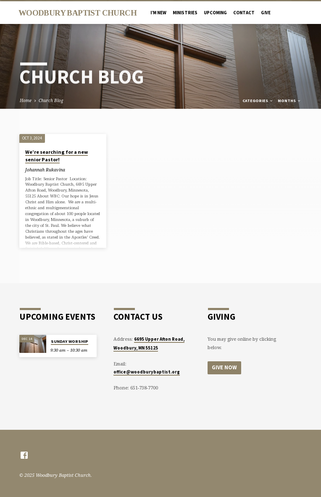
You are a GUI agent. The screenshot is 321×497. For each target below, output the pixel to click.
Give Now (224, 367)
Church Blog (51, 100)
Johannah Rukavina (45, 170)
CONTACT (244, 13)
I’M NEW (158, 13)
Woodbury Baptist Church (77, 12)
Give (266, 13)
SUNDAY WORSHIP (69, 341)
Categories (258, 100)
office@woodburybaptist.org (146, 372)
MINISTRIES (185, 13)
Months (289, 100)
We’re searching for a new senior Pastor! (56, 156)
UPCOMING (215, 13)
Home (26, 100)
